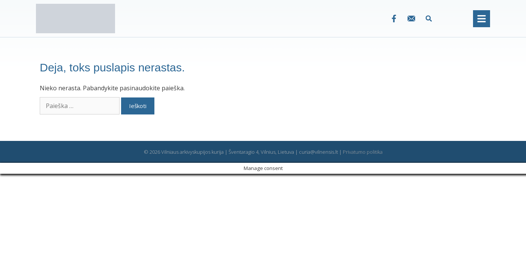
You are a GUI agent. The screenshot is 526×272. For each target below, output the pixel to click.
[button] (429, 18)
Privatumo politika (363, 151)
